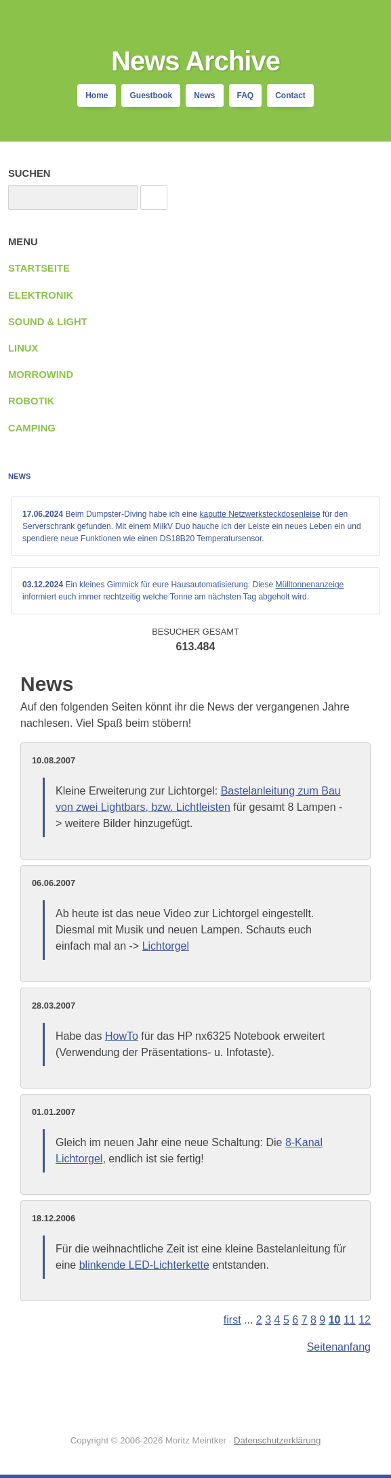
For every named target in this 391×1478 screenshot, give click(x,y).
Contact (290, 95)
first (232, 1320)
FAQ (245, 95)
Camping (32, 428)
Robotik (31, 401)
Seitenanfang (339, 1347)
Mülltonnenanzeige (310, 584)
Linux (23, 348)
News (204, 95)
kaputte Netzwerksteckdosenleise (259, 514)
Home (96, 95)
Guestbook (150, 95)
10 (335, 1320)
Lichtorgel (165, 946)
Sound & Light (47, 321)
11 (350, 1320)
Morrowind (40, 374)
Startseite (39, 268)
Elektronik (40, 295)
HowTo (121, 1036)
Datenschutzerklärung (277, 1440)
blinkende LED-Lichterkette (144, 1265)
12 (364, 1320)
